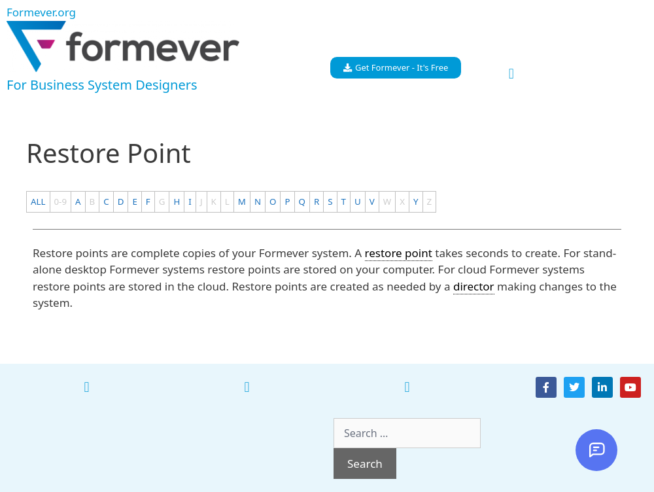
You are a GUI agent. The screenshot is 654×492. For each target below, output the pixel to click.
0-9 (60, 201)
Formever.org (41, 12)
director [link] (473, 286)
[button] (511, 74)
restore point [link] (398, 252)
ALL (38, 201)
